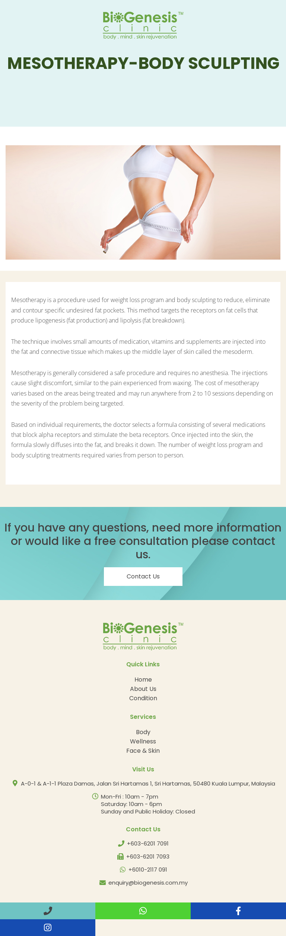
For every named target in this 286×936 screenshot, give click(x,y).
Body (143, 732)
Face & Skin (143, 750)
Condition (143, 698)
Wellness (143, 741)
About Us (143, 689)
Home (143, 679)
